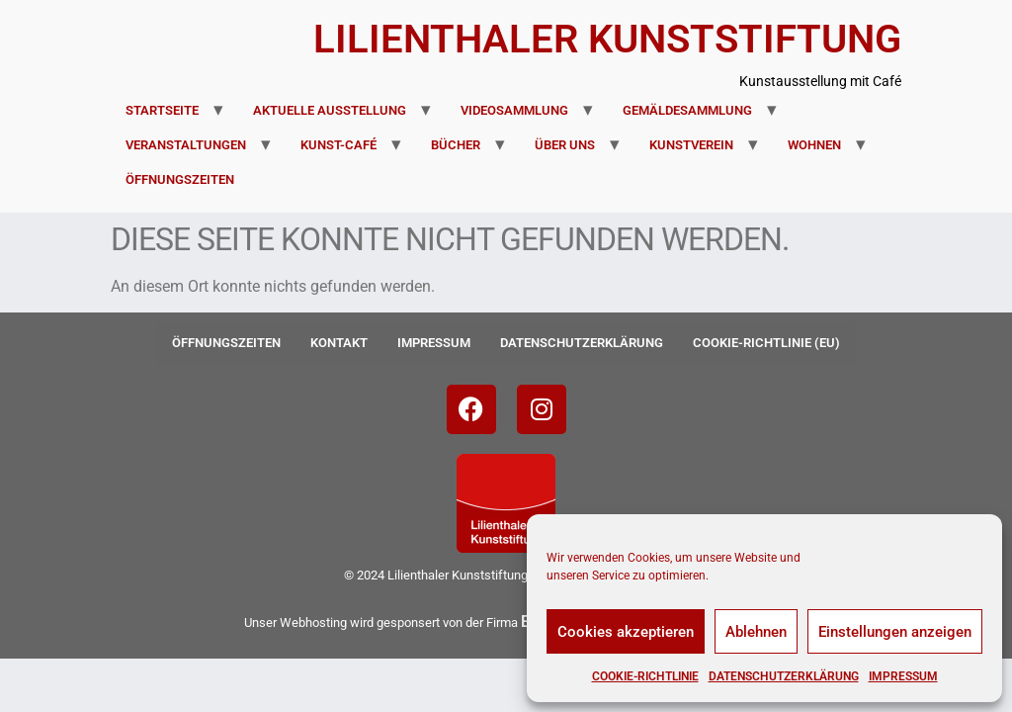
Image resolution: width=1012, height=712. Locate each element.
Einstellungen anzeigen (894, 632)
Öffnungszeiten (180, 179)
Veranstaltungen (186, 144)
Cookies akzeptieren (625, 632)
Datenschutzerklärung (784, 676)
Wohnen (814, 144)
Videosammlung (514, 110)
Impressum (903, 676)
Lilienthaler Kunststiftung (607, 39)
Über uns (565, 144)
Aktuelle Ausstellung (329, 110)
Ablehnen (756, 632)
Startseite (162, 110)
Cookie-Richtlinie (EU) (766, 342)
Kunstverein (691, 144)
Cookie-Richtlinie (645, 676)
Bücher (455, 144)
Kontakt (339, 342)
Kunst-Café (338, 144)
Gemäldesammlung (687, 110)
